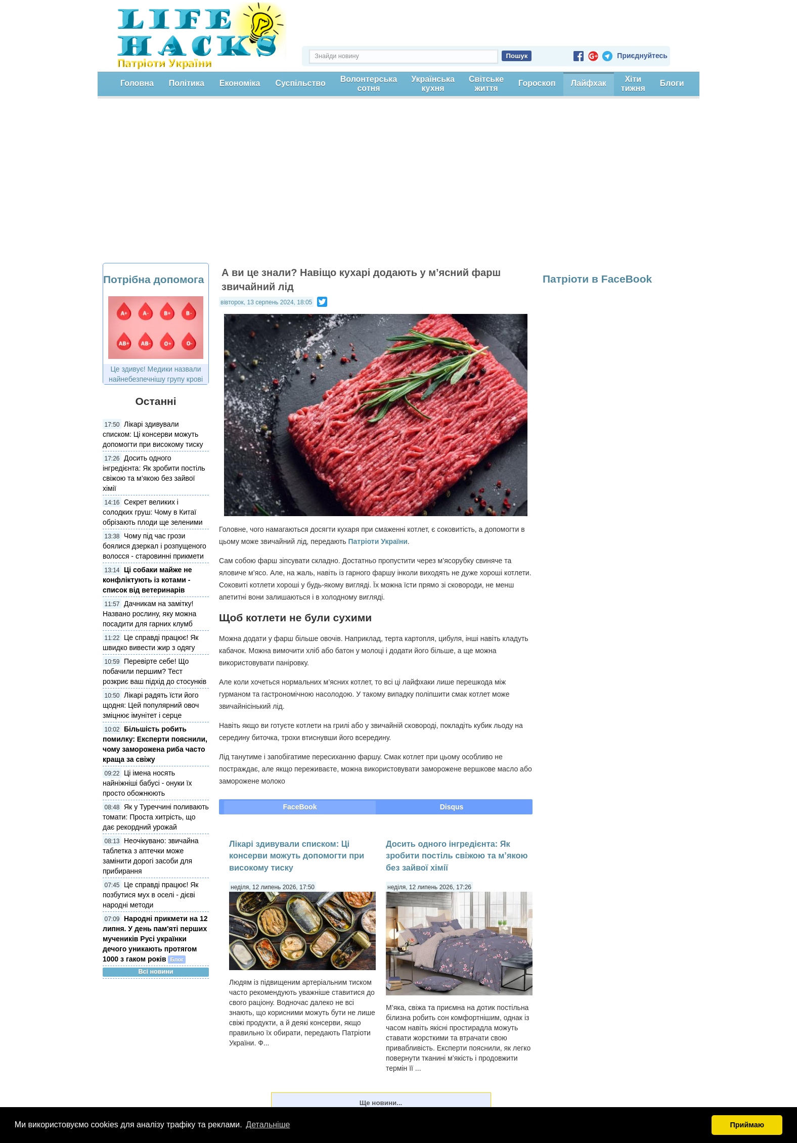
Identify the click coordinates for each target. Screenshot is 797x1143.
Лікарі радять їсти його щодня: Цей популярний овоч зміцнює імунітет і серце (151, 705)
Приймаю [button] (747, 1125)
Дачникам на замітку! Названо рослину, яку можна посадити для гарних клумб (149, 614)
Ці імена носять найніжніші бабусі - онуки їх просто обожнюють (147, 783)
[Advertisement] (398, 187)
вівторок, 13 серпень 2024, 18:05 (266, 302)
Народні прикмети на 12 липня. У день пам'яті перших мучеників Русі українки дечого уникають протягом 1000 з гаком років (155, 939)
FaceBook (300, 807)
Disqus (452, 807)
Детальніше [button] (268, 1124)
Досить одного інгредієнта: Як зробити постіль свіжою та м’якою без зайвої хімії (456, 855)
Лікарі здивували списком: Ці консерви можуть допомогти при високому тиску (153, 434)
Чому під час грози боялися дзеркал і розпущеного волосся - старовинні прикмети (154, 546)
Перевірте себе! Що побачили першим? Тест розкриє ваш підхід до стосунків (154, 671)
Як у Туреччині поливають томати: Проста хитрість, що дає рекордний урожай (156, 817)
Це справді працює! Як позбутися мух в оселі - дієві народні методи (150, 895)
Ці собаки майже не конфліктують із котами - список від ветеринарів (147, 580)
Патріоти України (378, 541)
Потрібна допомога (153, 279)
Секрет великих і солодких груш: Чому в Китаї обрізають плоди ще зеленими (153, 512)
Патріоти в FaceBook (597, 279)
